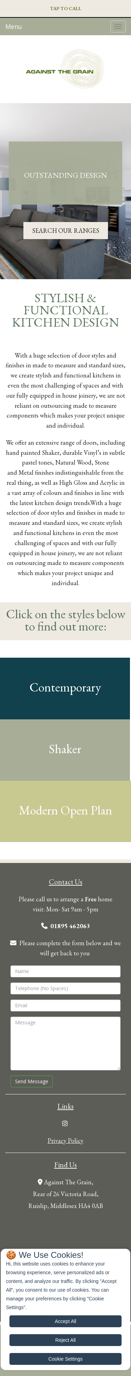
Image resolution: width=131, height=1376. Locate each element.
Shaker (65, 749)
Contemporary (65, 687)
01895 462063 (70, 926)
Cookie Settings (65, 1359)
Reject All (65, 1340)
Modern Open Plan (65, 810)
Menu (13, 26)
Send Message (31, 1081)
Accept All (65, 1321)
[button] (65, 9)
